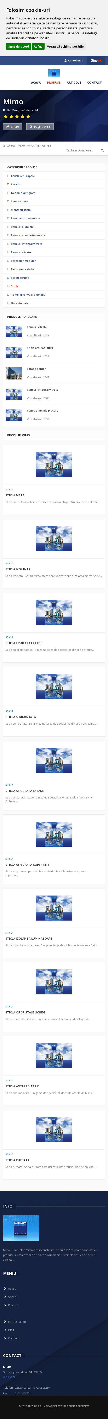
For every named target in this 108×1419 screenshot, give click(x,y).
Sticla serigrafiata (20, 717)
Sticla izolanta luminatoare (28, 938)
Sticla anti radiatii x (22, 1086)
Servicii (10, 1297)
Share (12, 126)
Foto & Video (14, 1322)
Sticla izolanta (17, 569)
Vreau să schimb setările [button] (65, 46)
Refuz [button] (38, 46)
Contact (94, 82)
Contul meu (73, 60)
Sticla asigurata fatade (24, 791)
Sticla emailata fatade (23, 643)
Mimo (21, 146)
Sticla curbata (17, 1160)
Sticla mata (14, 495)
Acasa (36, 82)
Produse (54, 82)
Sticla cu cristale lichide (25, 1012)
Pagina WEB (40, 126)
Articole (74, 82)
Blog (8, 1330)
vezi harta (9, 1377)
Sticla (46, 146)
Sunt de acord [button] (18, 46)
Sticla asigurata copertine (27, 865)
